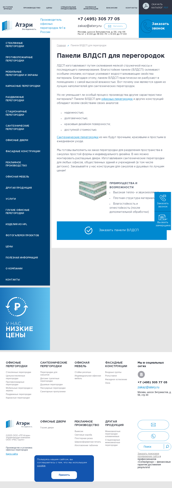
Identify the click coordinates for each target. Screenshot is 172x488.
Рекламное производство (16, 164)
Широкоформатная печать (88, 442)
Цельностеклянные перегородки (15, 376)
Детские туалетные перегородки (49, 379)
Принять (64, 475)
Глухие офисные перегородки (17, 212)
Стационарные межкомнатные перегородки (112, 442)
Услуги (11, 199)
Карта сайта (12, 454)
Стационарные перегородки (16, 113)
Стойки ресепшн (83, 372)
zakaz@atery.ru (90, 26)
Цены (49, 8)
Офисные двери (17, 140)
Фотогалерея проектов (22, 235)
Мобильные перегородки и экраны (22, 73)
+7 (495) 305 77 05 (99, 19)
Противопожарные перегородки (19, 59)
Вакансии (111, 8)
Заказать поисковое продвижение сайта (148, 455)
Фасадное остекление (116, 379)
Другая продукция (19, 188)
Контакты (131, 8)
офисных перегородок (117, 99)
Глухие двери (47, 427)
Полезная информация (91, 8)
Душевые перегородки (51, 384)
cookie (41, 466)
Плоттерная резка (84, 438)
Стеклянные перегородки (15, 45)
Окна (107, 383)
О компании (14, 269)
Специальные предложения (68, 8)
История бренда (8, 8)
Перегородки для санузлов (48, 373)
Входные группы (113, 372)
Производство (30, 8)
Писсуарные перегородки (52, 388)
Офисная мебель (17, 177)
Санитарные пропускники (53, 391)
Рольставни (111, 375)
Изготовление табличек (86, 445)
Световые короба (83, 435)
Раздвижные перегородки (15, 99)
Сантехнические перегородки (17, 127)
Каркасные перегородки (23, 86)
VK (141, 374)
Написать (118, 26)
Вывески (79, 431)
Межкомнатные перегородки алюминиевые (112, 433)
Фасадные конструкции (23, 151)
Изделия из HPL (16, 224)
